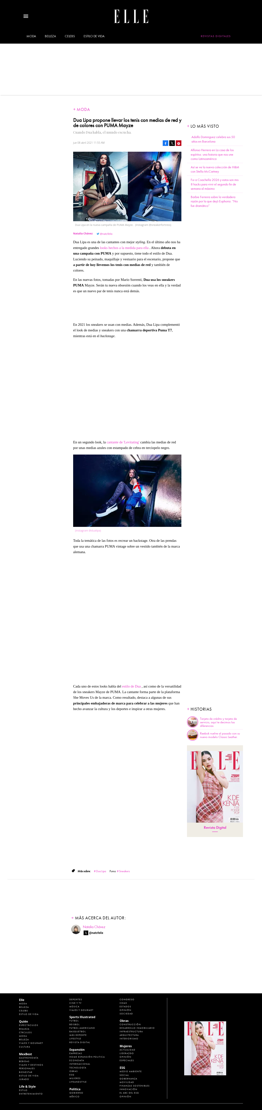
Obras (73, 1071)
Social (124, 1075)
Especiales (127, 1060)
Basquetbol (77, 1031)
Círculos (25, 1032)
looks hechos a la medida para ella (124, 248)
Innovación (128, 1089)
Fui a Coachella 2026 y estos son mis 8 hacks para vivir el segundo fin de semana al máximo (214, 184)
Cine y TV (75, 1003)
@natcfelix (106, 234)
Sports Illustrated (82, 1017)
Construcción (130, 1024)
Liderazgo (127, 1053)
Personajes (27, 1068)
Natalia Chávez (94, 927)
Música (74, 1006)
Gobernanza (128, 1078)
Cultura (24, 1047)
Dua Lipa (101, 871)
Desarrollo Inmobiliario (137, 1028)
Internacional (79, 1064)
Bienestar (25, 1072)
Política (74, 1089)
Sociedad (126, 1013)
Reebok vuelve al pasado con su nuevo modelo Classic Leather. (220, 735)
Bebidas (24, 1061)
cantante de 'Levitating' (123, 442)
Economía (76, 1060)
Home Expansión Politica (87, 1057)
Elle (21, 1000)
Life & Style (27, 1086)
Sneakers (124, 871)
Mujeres (75, 1078)
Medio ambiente (131, 1071)
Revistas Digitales (216, 36)
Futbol (74, 1020)
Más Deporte (78, 1035)
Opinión (125, 1010)
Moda (31, 36)
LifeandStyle (78, 1082)
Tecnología (77, 1067)
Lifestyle (75, 1038)
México (74, 1096)
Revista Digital (215, 827)
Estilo (23, 1090)
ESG (71, 1074)
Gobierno (76, 1093)
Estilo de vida (94, 36)
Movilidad (127, 1082)
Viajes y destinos (31, 1065)
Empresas (75, 1053)
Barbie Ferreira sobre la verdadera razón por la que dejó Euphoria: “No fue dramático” (214, 201)
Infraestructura (131, 1031)
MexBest (25, 1054)
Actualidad (127, 1049)
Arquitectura (129, 1035)
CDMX (123, 1003)
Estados (125, 1006)
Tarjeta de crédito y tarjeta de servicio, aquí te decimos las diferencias (218, 722)
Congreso (127, 999)
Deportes (75, 999)
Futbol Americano (82, 1028)
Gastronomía (28, 1058)
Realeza (24, 1029)
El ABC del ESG (129, 1093)
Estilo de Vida (29, 1075)
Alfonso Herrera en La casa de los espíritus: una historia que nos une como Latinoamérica (212, 154)
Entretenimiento (31, 1093)
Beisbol (74, 1024)
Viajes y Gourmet (31, 1043)
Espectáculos (28, 1025)
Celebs (70, 36)
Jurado (24, 1079)
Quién (23, 1021)
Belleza (50, 36)
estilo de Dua (131, 686)
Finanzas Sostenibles (135, 1085)
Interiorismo (129, 1038)
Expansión (77, 1050)
